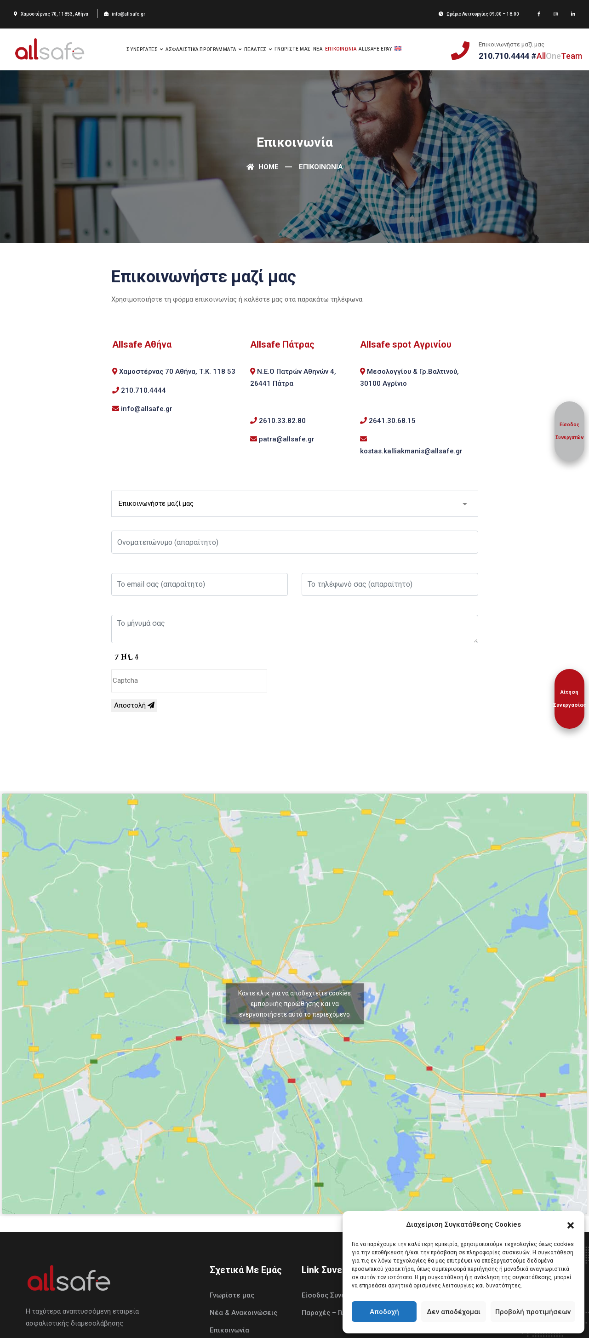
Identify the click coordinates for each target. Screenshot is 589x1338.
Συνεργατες (142, 49)
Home (262, 167)
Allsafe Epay (375, 48)
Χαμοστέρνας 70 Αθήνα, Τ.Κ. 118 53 (177, 371)
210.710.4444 (143, 390)
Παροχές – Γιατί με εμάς (341, 1313)
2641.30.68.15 (392, 421)
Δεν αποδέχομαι (453, 1312)
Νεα (318, 48)
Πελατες (255, 49)
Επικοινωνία (229, 1330)
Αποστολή (134, 705)
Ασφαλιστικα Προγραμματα (201, 49)
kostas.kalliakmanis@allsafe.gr (411, 451)
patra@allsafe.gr (287, 439)
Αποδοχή (384, 1312)
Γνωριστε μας (292, 48)
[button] (570, 1224)
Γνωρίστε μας (232, 1295)
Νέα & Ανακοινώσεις (243, 1313)
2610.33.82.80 (282, 421)
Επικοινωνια (341, 48)
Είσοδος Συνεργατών (336, 1295)
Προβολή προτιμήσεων (533, 1312)
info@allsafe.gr (146, 409)
